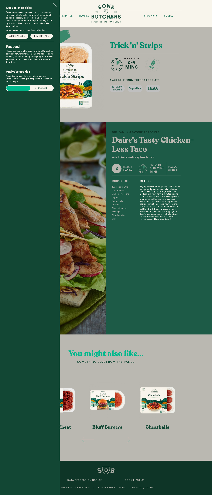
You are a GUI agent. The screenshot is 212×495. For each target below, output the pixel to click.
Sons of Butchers (106, 13)
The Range (66, 16)
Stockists (151, 16)
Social (168, 16)
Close (54, 3)
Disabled (41, 88)
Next (124, 440)
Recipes (84, 16)
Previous (87, 440)
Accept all (17, 36)
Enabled (19, 88)
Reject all (41, 36)
